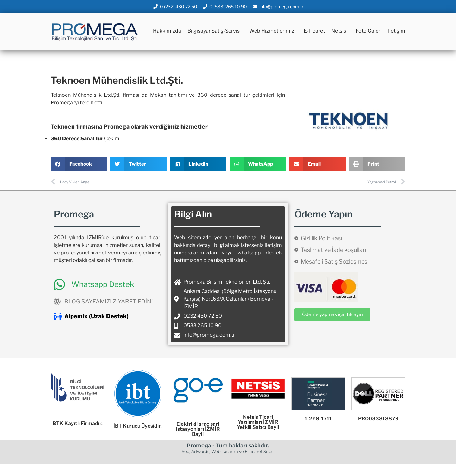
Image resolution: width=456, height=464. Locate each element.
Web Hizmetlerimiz (273, 31)
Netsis (340, 31)
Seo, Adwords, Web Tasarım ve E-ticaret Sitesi (228, 451)
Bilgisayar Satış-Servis (215, 31)
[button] (79, 164)
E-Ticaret (314, 31)
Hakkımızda (167, 31)
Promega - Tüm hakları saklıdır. (228, 446)
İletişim (396, 31)
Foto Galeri (369, 31)
